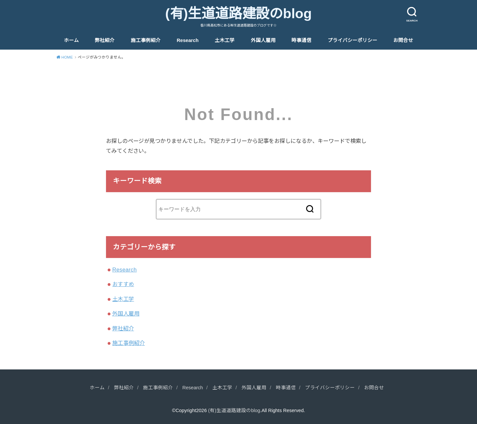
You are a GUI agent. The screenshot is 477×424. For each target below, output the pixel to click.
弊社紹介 (105, 40)
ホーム (71, 40)
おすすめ (123, 284)
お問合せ (403, 40)
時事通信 (301, 40)
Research (187, 40)
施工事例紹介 (146, 40)
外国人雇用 (263, 40)
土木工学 (225, 40)
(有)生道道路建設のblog (238, 13)
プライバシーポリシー (352, 40)
